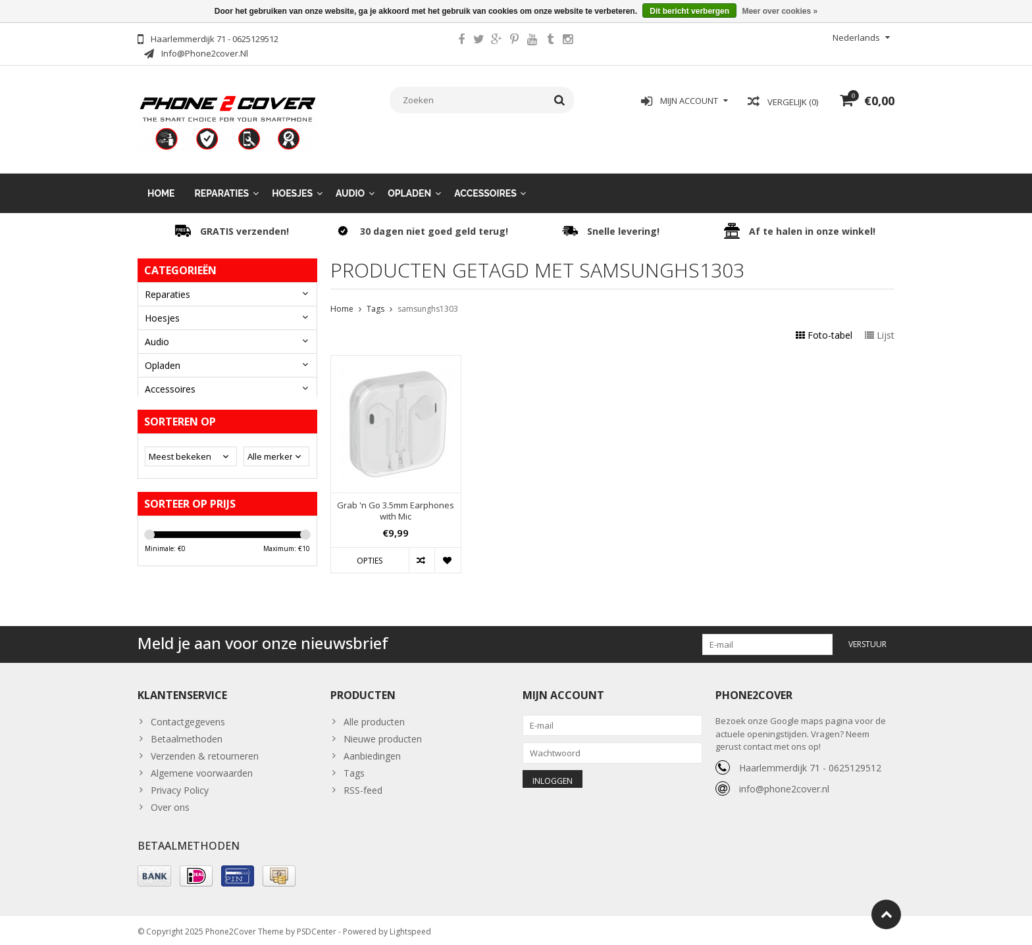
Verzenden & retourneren (205, 749)
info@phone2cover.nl (784, 781)
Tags (375, 300)
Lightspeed (410, 928)
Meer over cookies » (779, 11)
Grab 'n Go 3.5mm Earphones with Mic (395, 502)
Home (161, 184)
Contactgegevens (188, 715)
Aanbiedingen (372, 749)
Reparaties (222, 184)
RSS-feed (363, 783)
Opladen (409, 184)
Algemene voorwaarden (202, 766)
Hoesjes (292, 184)
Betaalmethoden (186, 732)
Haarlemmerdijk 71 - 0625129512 (810, 760)
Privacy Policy (180, 783)
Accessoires (485, 184)
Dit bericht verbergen (689, 11)
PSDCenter (316, 928)
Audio (350, 184)
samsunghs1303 (428, 300)
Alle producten (374, 715)
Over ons (170, 800)
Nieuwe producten (383, 732)
